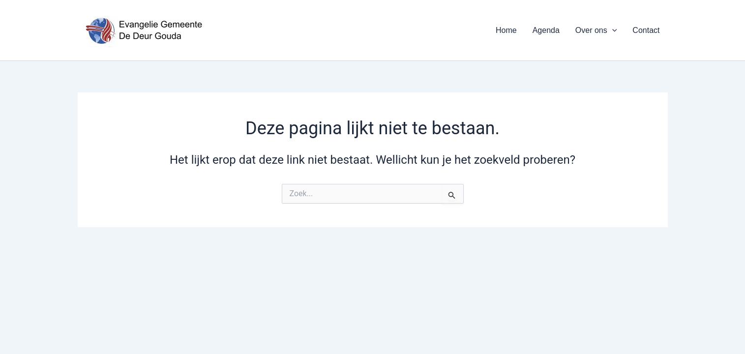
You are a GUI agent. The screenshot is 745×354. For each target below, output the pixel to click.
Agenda (546, 30)
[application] (612, 30)
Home (506, 30)
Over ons (596, 30)
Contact (645, 30)
